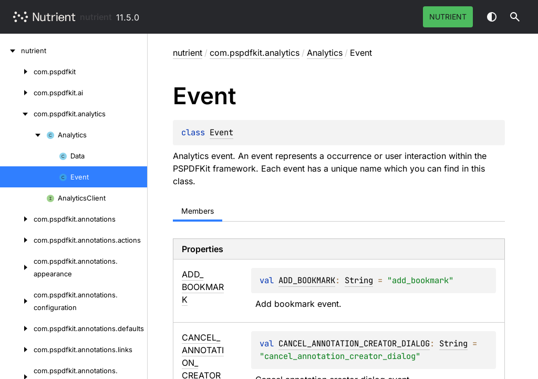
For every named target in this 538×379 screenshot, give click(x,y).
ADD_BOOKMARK (306, 280)
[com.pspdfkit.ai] (17, 92)
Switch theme (491, 16)
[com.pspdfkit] (17, 71)
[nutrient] (10, 50)
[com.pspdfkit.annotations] (17, 219)
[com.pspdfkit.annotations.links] (17, 349)
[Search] (514, 16)
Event (221, 132)
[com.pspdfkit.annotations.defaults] (17, 328)
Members (197, 210)
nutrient (96, 17)
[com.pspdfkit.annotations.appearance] (17, 267)
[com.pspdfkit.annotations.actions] (17, 240)
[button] (514, 16)
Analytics (325, 52)
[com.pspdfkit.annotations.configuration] (17, 301)
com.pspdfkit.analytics (254, 52)
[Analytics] (23, 134)
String (359, 280)
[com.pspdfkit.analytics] (17, 113)
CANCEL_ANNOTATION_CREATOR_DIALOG (354, 343)
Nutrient (448, 16)
